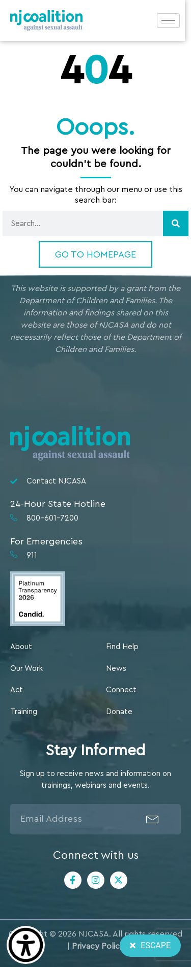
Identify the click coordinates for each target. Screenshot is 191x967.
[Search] (175, 223)
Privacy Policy (98, 946)
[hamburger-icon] (174, 21)
